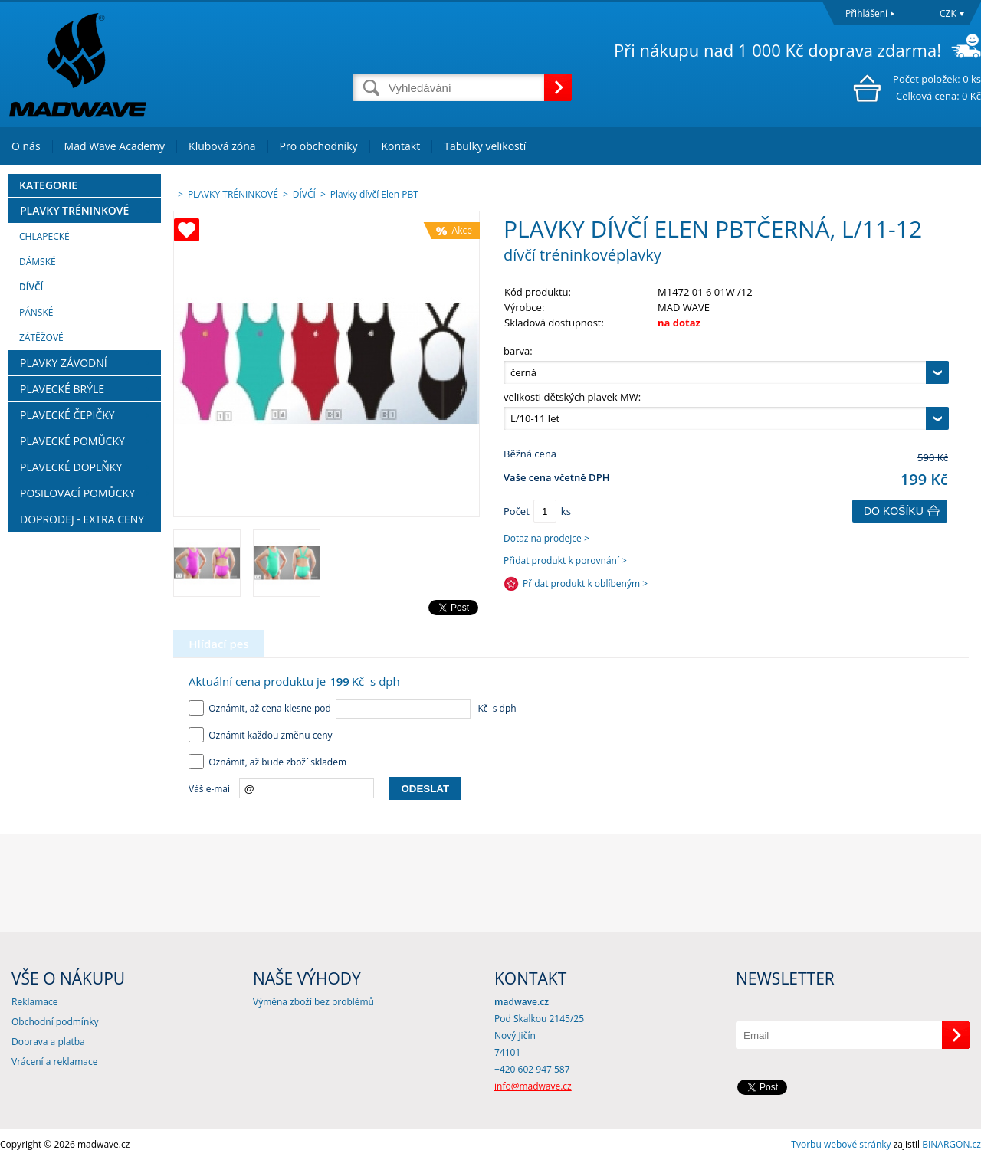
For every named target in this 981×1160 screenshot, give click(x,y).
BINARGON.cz (951, 1144)
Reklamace (34, 1001)
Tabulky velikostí (485, 146)
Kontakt (401, 146)
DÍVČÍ (31, 286)
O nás (26, 146)
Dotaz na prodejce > (546, 538)
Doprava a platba (48, 1041)
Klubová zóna (222, 146)
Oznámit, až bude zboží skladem (267, 761)
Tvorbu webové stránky (841, 1144)
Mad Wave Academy (115, 146)
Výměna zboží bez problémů (313, 1001)
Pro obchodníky (319, 146)
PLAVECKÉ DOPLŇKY (71, 467)
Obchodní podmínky (55, 1021)
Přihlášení (866, 13)
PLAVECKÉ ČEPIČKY (67, 415)
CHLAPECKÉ (44, 236)
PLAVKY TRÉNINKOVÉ (74, 210)
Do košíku (894, 511)
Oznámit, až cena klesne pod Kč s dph (353, 708)
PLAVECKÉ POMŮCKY (72, 441)
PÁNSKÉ (36, 312)
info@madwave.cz (533, 1086)
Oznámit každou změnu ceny (261, 735)
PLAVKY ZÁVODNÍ (63, 363)
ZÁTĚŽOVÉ (41, 337)
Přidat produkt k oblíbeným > (585, 583)
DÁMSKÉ (37, 261)
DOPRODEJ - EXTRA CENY (82, 519)
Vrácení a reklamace (54, 1061)
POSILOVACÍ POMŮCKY (77, 493)
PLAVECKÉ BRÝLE (62, 389)
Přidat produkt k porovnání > (565, 560)
